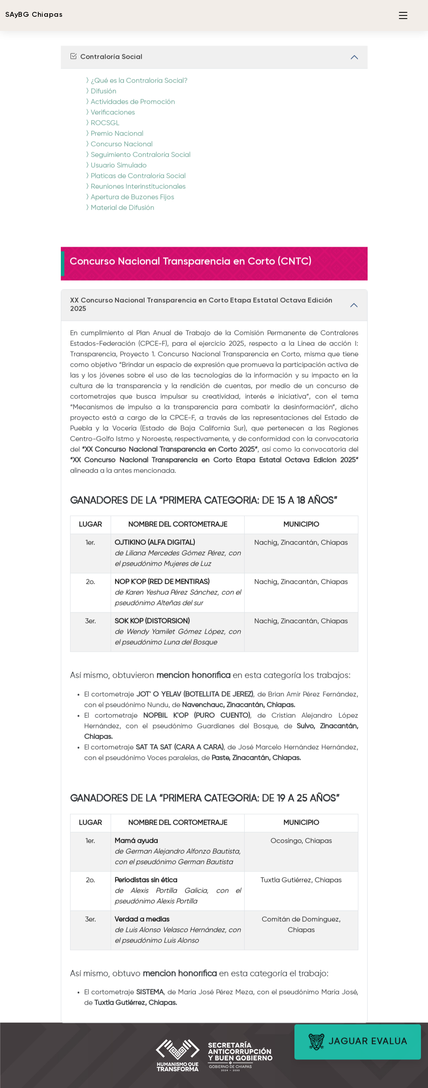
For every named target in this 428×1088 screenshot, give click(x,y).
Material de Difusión (119, 214)
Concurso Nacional (118, 150)
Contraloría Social (106, 63)
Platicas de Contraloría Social (135, 182)
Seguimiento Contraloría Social (137, 161)
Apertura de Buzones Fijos (129, 203)
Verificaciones (109, 118)
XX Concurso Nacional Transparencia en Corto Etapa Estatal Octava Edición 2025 (201, 311)
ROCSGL (101, 129)
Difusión (100, 97)
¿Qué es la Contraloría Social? (136, 86)
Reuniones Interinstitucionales (135, 192)
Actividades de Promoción (129, 108)
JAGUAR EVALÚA (358, 1048)
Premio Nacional (113, 139)
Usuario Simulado (115, 171)
